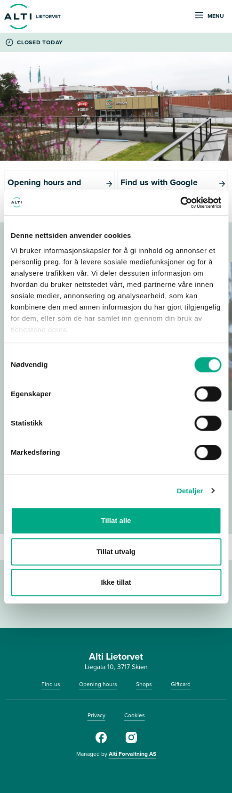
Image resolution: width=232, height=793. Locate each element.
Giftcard (181, 684)
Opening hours (98, 684)
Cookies (134, 715)
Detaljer (190, 491)
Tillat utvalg (116, 552)
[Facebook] (101, 741)
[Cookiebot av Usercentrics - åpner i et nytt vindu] (180, 202)
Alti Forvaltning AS (132, 754)
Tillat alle (116, 520)
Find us (50, 684)
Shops (144, 684)
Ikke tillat (116, 582)
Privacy (96, 715)
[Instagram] (131, 741)
